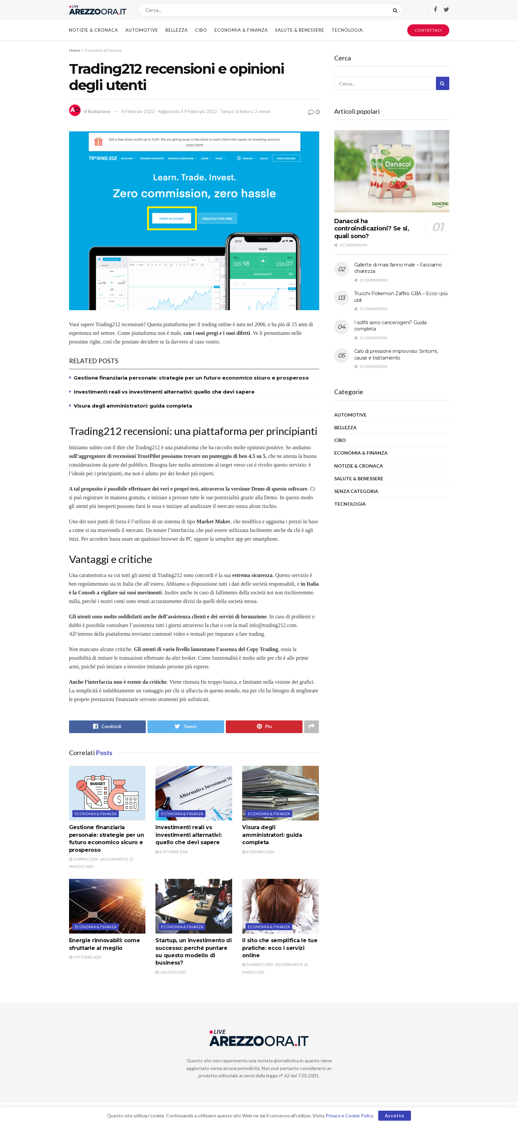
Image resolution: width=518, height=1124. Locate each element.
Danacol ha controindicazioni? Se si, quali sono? (371, 228)
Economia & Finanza (241, 30)
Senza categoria (356, 491)
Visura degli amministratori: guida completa (133, 406)
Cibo (201, 30)
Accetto (394, 1115)
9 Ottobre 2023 (85, 957)
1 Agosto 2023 (170, 972)
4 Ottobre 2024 (171, 852)
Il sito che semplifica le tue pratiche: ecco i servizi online (279, 948)
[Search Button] (396, 10)
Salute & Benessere (299, 30)
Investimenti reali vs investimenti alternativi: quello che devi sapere (164, 392)
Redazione (99, 111)
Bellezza (176, 30)
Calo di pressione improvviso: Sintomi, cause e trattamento (396, 354)
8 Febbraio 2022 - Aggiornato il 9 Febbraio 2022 (169, 111)
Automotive (141, 30)
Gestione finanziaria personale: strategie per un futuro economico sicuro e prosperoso (191, 378)
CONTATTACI (428, 30)
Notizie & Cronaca (93, 30)
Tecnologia (347, 30)
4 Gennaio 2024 (258, 852)
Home (74, 50)
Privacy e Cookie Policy (349, 1115)
